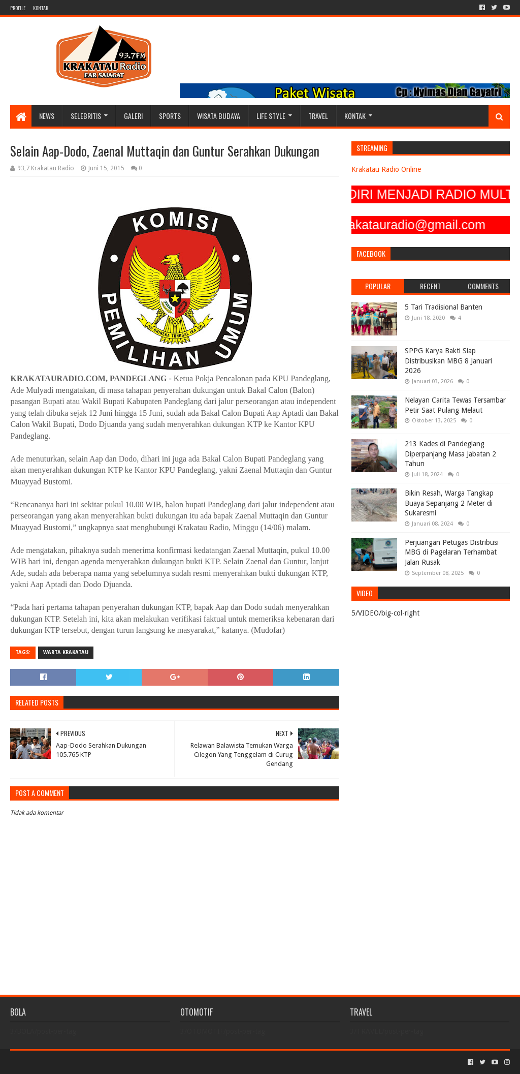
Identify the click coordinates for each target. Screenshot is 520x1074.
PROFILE (17, 8)
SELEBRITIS (86, 115)
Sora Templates (66, 1062)
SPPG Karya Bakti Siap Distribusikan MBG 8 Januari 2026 (448, 361)
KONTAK (40, 8)
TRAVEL (318, 115)
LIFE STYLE (270, 115)
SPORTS (170, 115)
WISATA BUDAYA (218, 115)
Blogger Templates (125, 1062)
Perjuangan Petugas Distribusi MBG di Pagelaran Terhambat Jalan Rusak (452, 552)
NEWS (46, 115)
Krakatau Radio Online (386, 169)
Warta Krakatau (65, 652)
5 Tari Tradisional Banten (443, 307)
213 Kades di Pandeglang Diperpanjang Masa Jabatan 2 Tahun (450, 454)
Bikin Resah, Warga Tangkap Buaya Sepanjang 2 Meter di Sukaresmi (449, 503)
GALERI (133, 115)
